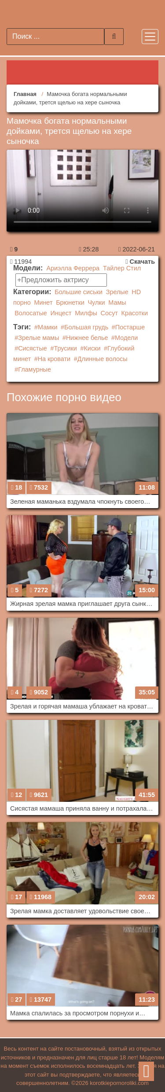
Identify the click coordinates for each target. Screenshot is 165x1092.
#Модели (124, 337)
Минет (43, 302)
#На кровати (52, 358)
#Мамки (45, 327)
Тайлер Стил (122, 268)
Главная (25, 94)
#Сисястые (31, 348)
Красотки (134, 313)
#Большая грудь (84, 327)
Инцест (61, 313)
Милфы (86, 313)
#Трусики (63, 348)
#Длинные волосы (101, 358)
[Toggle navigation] (150, 36)
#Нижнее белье (85, 337)
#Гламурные (33, 369)
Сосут (109, 313)
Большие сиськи (79, 291)
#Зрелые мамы (37, 337)
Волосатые (31, 313)
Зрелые (117, 291)
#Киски (90, 348)
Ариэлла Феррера (72, 268)
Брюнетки (70, 302)
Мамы (117, 302)
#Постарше (128, 327)
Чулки (96, 302)
